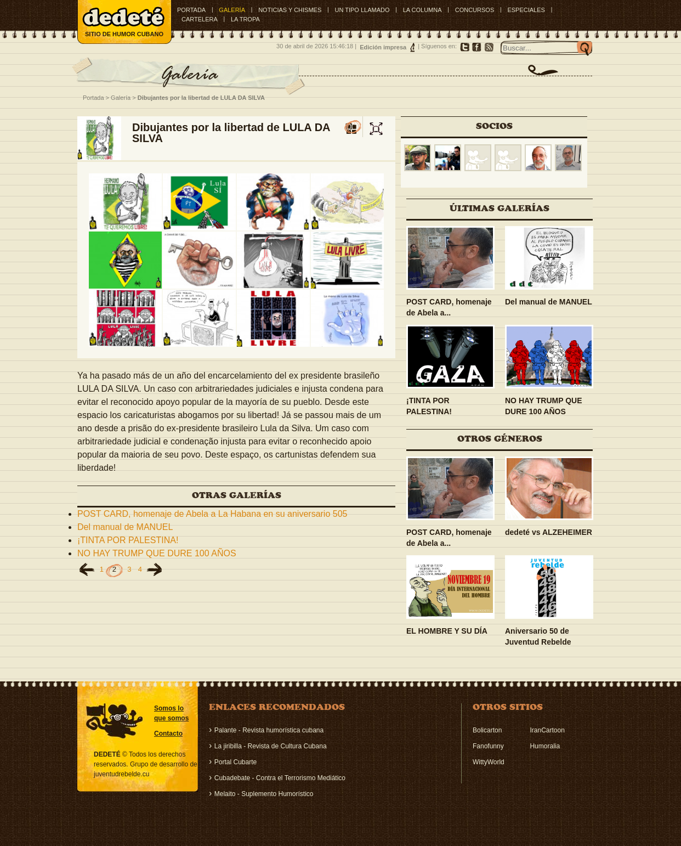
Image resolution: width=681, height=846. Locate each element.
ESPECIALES (525, 10)
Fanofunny (488, 746)
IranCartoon (547, 730)
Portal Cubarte (235, 762)
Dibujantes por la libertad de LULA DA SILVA (201, 97)
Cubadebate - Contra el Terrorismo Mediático (279, 778)
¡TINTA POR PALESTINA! (127, 540)
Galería (120, 97)
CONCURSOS (475, 10)
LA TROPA (245, 19)
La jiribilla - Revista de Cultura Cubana (270, 746)
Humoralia (545, 746)
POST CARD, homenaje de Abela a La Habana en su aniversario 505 (212, 513)
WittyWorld (488, 762)
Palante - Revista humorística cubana (269, 730)
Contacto (168, 733)
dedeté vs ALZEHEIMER (548, 532)
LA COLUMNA (422, 10)
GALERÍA (232, 10)
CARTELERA (199, 19)
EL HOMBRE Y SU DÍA (446, 631)
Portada (191, 10)
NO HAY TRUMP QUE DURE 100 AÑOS (156, 553)
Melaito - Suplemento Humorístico (264, 794)
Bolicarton (487, 730)
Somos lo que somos (171, 713)
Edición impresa (383, 47)
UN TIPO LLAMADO (361, 10)
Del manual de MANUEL (125, 527)
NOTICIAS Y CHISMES (289, 10)
